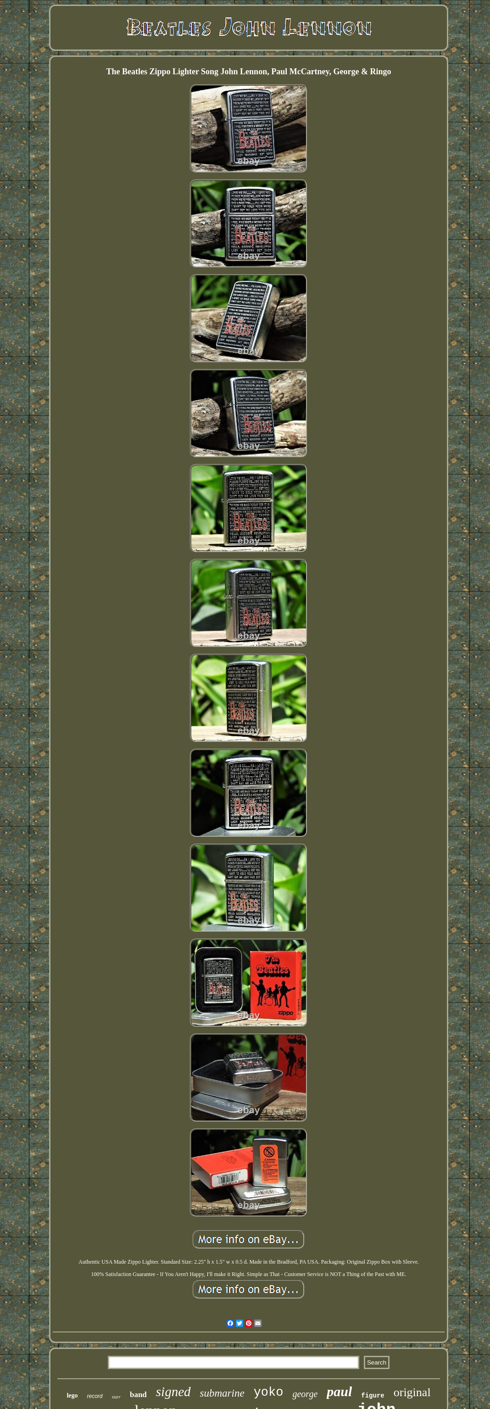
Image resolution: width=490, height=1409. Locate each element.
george (304, 1394)
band (138, 1394)
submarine (222, 1393)
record (94, 1396)
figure (372, 1395)
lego (72, 1395)
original (412, 1392)
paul (339, 1391)
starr (116, 1396)
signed (173, 1391)
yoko (269, 1392)
